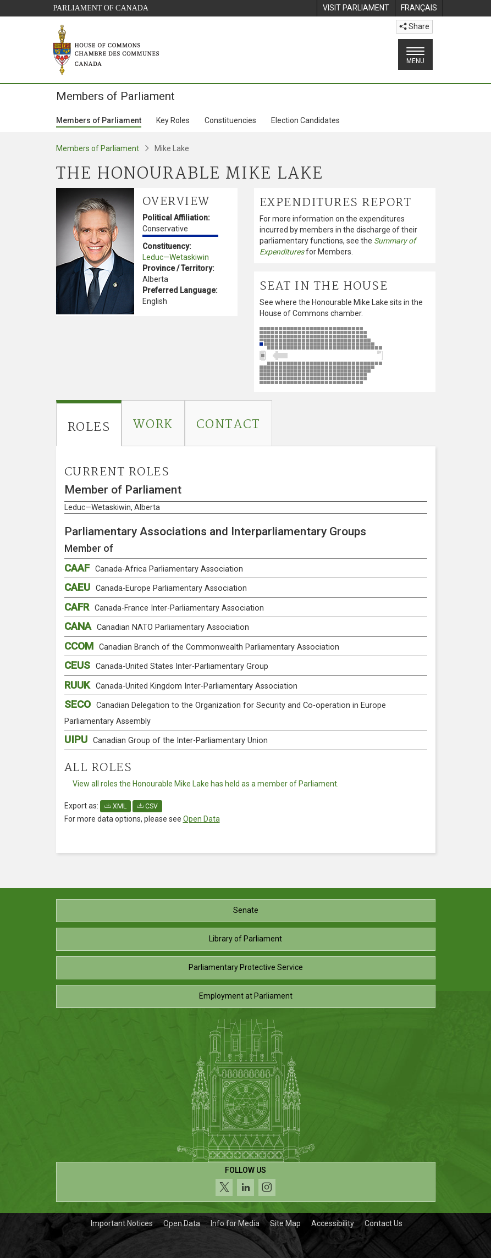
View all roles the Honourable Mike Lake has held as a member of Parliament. (206, 783)
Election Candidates (305, 120)
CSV (147, 806)
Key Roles (173, 120)
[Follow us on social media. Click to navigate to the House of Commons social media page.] (245, 1182)
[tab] (89, 423)
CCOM (201, 646)
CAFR (164, 607)
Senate (245, 910)
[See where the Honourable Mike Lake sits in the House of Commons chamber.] (345, 355)
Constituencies (230, 120)
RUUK (180, 685)
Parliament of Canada (100, 8)
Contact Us (383, 1223)
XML (115, 806)
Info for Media (235, 1223)
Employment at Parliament (246, 995)
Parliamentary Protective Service (246, 967)
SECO (225, 712)
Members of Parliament (98, 120)
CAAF (153, 568)
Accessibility (332, 1223)
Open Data (201, 818)
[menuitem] (356, 8)
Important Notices (122, 1223)
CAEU (155, 587)
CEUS (166, 665)
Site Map (285, 1223)
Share (414, 26)
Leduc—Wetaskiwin (175, 257)
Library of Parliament (245, 938)
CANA (156, 626)
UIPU (166, 739)
